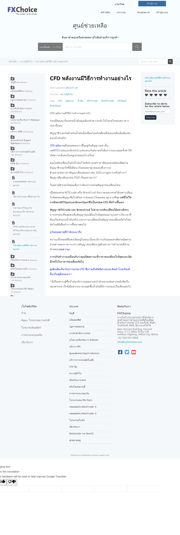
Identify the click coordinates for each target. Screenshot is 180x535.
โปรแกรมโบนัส (77, 420)
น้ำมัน (80, 100)
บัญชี (13, 82)
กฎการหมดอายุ (18, 99)
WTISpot (122, 100)
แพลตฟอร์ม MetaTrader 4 (82, 413)
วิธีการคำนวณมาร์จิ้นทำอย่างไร (26, 196)
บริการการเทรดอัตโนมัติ (23, 151)
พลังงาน (70, 100)
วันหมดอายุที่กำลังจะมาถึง (66, 232)
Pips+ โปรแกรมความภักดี (35, 320)
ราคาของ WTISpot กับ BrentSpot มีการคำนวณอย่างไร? (23, 211)
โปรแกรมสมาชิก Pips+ (22, 288)
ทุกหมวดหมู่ (75, 440)
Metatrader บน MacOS (81, 433)
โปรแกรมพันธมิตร (31, 327)
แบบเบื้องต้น (45, 47)
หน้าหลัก (105, 12)
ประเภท (121, 12)
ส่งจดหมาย (143, 12)
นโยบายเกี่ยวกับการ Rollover (25, 120)
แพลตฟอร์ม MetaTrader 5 (82, 406)
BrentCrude (108, 100)
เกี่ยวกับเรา (27, 342)
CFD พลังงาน (57, 145)
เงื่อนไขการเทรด (19, 260)
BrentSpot (55, 105)
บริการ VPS (17, 131)
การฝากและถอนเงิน (20, 277)
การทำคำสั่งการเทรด (21, 108)
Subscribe (150, 117)
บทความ (64, 249)
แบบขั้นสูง (56, 47)
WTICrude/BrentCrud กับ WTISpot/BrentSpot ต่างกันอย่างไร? (25, 230)
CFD (60, 100)
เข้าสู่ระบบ (162, 12)
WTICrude (92, 100)
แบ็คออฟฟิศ (16, 91)
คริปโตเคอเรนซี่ (19, 268)
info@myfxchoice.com (129, 342)
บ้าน (23, 313)
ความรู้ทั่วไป (26, 61)
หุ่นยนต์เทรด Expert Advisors (21, 142)
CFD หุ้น (15, 163)
